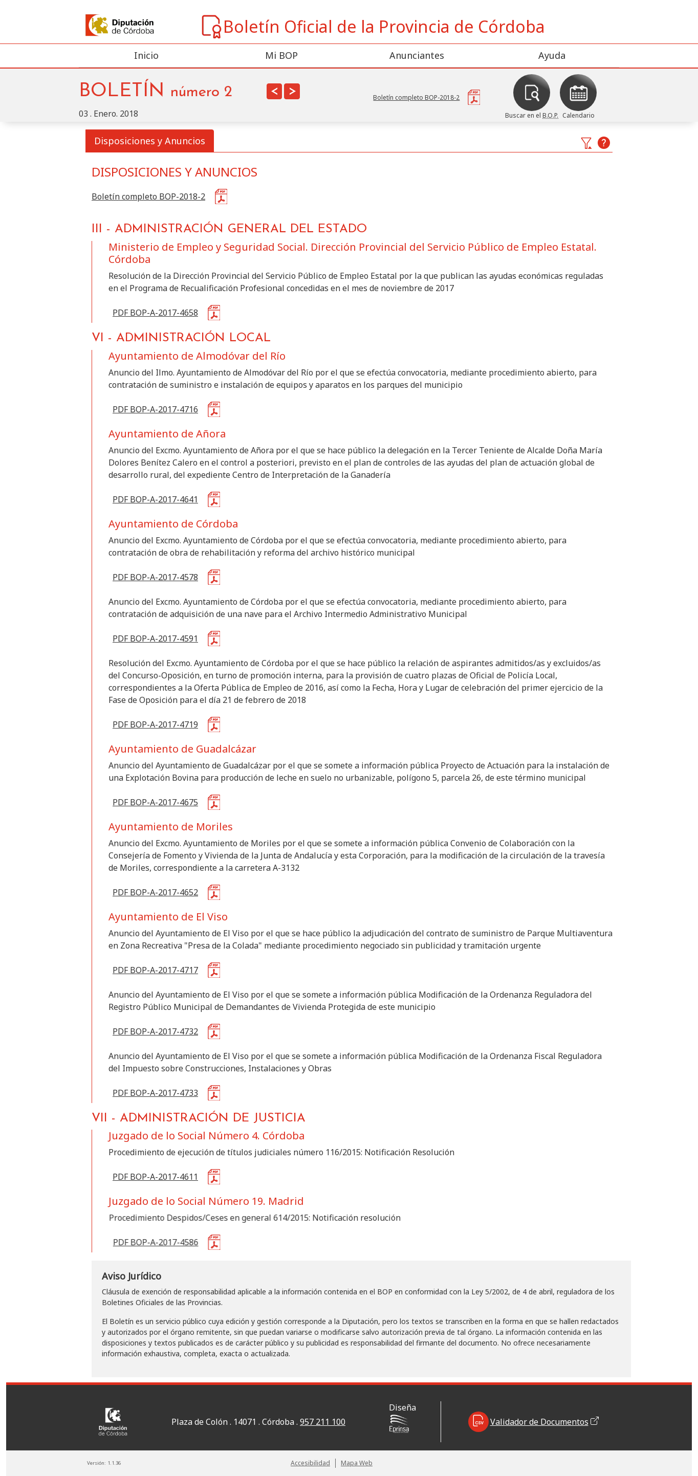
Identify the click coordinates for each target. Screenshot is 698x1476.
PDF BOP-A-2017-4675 (155, 802)
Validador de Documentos (533, 1422)
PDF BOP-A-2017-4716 (155, 409)
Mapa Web (357, 1463)
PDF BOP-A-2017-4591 (155, 638)
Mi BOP (281, 55)
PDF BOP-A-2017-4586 (156, 1242)
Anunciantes (416, 55)
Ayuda (551, 55)
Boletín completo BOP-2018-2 (148, 196)
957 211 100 (322, 1421)
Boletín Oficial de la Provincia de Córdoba (372, 26)
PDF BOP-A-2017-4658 (155, 312)
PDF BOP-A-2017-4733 (155, 1092)
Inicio (146, 55)
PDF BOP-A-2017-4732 (155, 1031)
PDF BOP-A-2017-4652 (155, 892)
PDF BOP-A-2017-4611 (155, 1176)
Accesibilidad (310, 1463)
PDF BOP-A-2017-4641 (155, 499)
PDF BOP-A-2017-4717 (155, 970)
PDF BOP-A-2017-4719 (155, 724)
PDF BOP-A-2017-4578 (155, 577)
